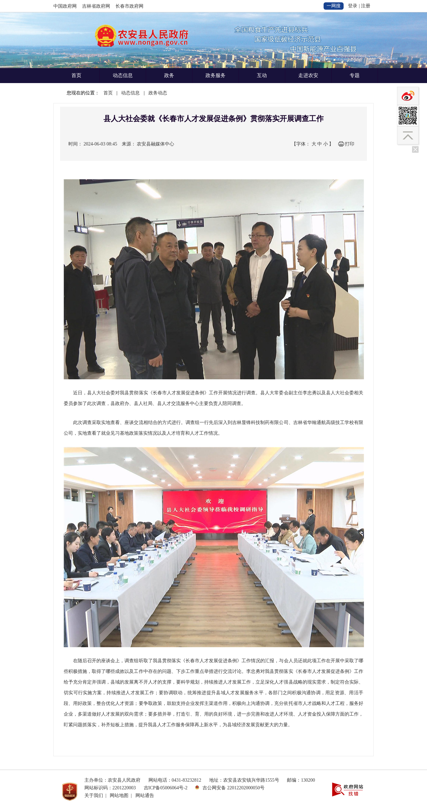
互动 (262, 75)
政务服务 (215, 75)
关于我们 (93, 795)
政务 (169, 75)
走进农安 (308, 75)
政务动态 (157, 92)
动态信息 (123, 75)
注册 (365, 5)
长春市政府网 (129, 6)
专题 (355, 75)
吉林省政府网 (96, 6)
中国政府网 (65, 6)
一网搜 (334, 5)
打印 (349, 143)
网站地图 (119, 795)
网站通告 (144, 795)
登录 (352, 5)
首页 (76, 75)
